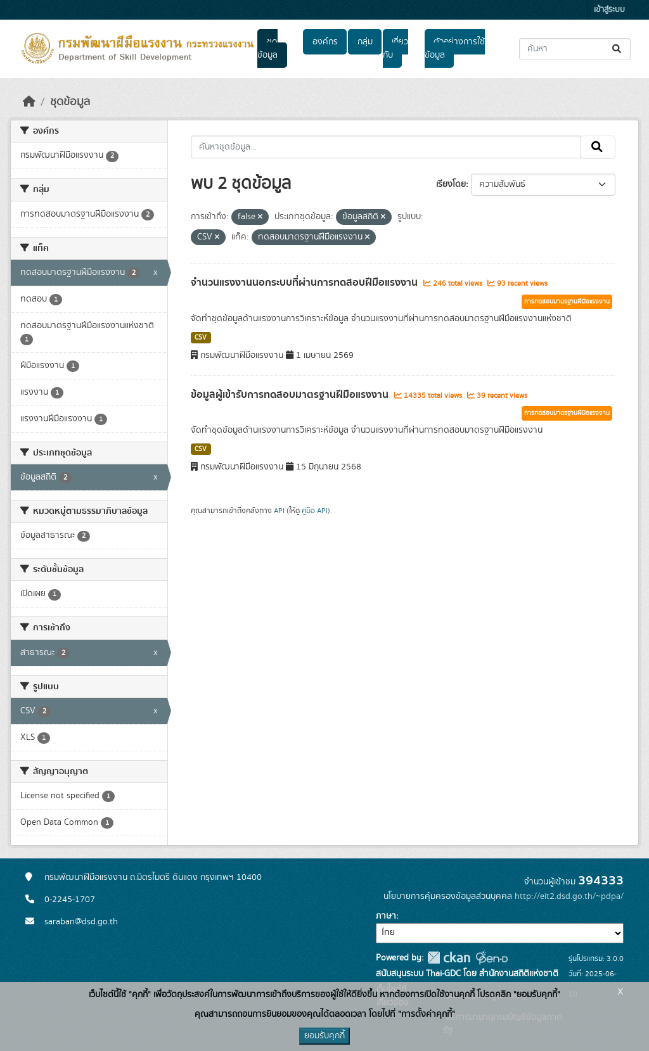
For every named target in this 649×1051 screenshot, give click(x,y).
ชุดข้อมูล (267, 48)
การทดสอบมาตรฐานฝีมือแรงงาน (567, 301)
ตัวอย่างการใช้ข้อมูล (455, 48)
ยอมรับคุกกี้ (324, 1035)
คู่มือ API (315, 510)
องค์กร (325, 41)
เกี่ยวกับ (395, 48)
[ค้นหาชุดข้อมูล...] (575, 49)
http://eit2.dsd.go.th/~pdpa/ (569, 896)
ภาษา (386, 916)
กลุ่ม (365, 41)
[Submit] (617, 49)
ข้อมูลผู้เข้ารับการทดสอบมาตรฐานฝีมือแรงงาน (291, 394)
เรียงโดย (451, 184)
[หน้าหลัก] (29, 102)
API (279, 510)
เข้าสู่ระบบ (609, 10)
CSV (201, 338)
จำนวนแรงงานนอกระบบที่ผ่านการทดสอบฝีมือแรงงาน (305, 282)
